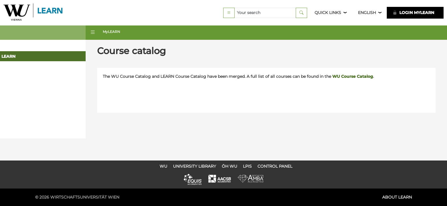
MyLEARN (111, 31)
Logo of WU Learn (33, 12)
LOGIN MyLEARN (413, 12)
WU (163, 166)
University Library (194, 166)
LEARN (8, 56)
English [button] (367, 12)
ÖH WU (229, 166)
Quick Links (328, 12)
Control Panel (274, 166)
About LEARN (397, 197)
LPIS (247, 166)
